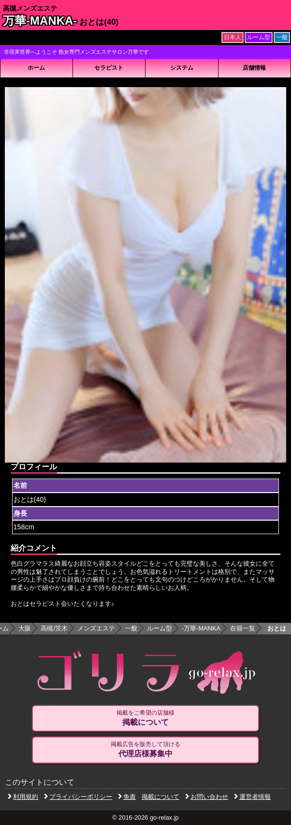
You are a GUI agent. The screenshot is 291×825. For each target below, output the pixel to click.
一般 (131, 628)
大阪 (24, 628)
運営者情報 (252, 796)
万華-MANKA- (40, 20)
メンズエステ (96, 628)
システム (181, 67)
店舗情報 (254, 67)
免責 (127, 796)
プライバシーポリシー (78, 796)
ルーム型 (159, 628)
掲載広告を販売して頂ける (145, 749)
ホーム (36, 67)
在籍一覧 (242, 628)
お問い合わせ (206, 796)
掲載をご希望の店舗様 (145, 718)
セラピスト (108, 67)
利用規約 (23, 796)
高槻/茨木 (54, 628)
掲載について (160, 796)
